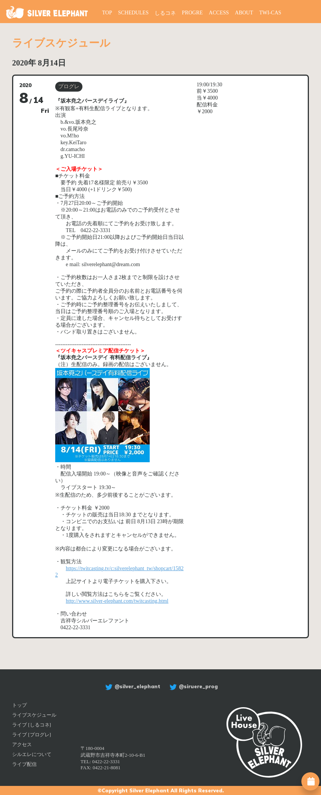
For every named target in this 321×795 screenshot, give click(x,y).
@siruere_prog (192, 686)
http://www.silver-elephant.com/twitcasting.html (117, 601)
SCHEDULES (133, 13)
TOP (107, 13)
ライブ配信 (24, 764)
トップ (19, 705)
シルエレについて (31, 754)
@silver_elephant (131, 686)
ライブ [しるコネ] (31, 725)
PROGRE (192, 13)
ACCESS (219, 13)
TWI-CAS (270, 13)
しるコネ (165, 13)
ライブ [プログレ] (31, 734)
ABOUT (244, 13)
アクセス (22, 744)
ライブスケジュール (34, 715)
